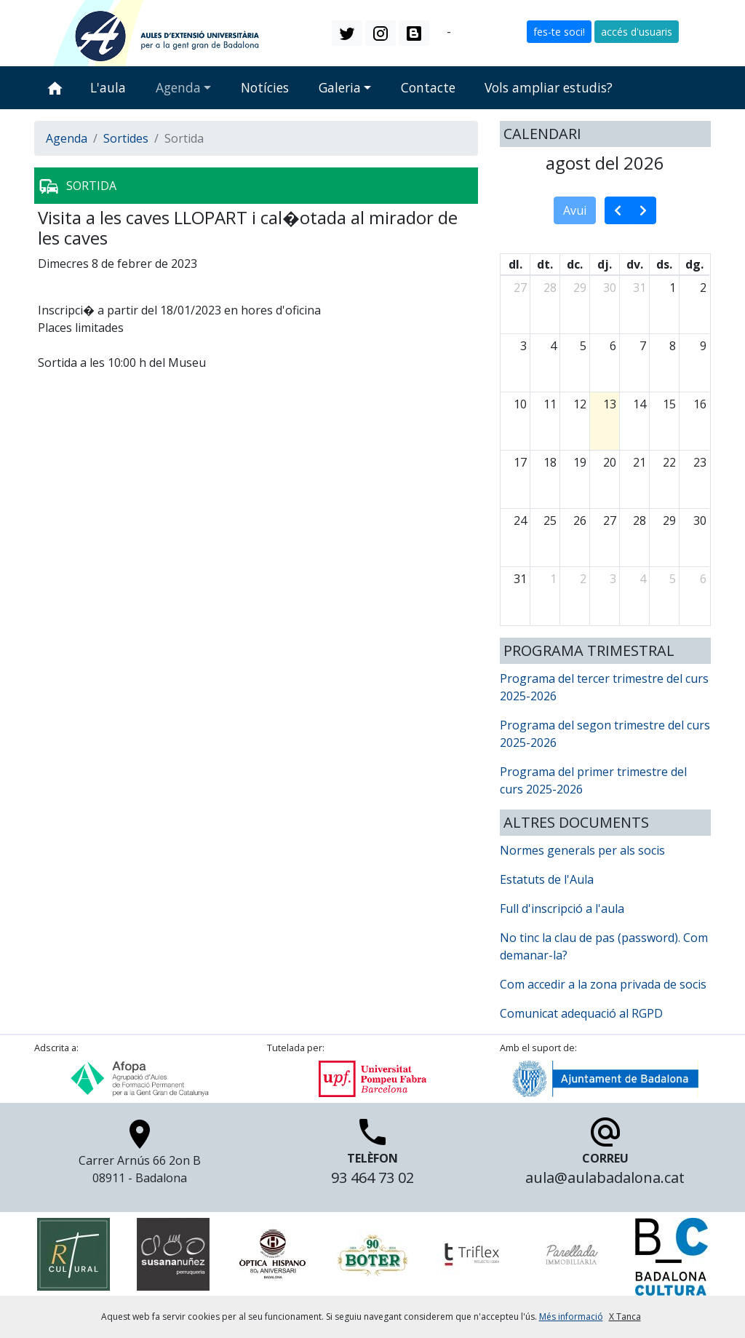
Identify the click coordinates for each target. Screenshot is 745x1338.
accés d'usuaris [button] (636, 32)
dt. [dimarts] (545, 264)
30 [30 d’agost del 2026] (699, 520)
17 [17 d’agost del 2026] (520, 462)
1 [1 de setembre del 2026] (553, 579)
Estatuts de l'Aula (547, 879)
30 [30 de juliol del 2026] (609, 288)
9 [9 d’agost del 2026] (703, 346)
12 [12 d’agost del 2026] (579, 404)
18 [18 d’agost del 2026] (550, 462)
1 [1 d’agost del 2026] (672, 288)
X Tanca (625, 1316)
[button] (347, 32)
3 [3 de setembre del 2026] (613, 579)
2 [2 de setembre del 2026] (583, 579)
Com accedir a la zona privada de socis (603, 984)
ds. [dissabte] (664, 264)
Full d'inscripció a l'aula (562, 908)
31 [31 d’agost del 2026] (520, 579)
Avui (574, 210)
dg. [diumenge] (694, 264)
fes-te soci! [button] (559, 32)
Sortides (125, 138)
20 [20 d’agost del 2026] (609, 462)
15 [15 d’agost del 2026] (669, 404)
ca (438, 32)
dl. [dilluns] (515, 264)
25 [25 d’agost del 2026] (550, 520)
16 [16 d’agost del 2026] (699, 404)
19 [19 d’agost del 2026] (579, 462)
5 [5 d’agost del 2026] (583, 346)
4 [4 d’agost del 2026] (553, 346)
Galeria (340, 87)
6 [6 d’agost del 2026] (613, 346)
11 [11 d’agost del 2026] (550, 404)
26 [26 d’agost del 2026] (579, 520)
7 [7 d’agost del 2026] (643, 346)
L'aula (108, 87)
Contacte (428, 87)
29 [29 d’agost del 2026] (669, 520)
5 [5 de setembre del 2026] (672, 579)
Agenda (178, 87)
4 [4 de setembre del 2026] (643, 579)
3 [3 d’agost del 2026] (523, 346)
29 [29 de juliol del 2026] (579, 288)
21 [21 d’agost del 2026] (639, 462)
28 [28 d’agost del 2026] (639, 520)
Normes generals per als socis (582, 850)
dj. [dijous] (604, 264)
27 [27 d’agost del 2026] (609, 520)
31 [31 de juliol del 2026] (639, 288)
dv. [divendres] (634, 264)
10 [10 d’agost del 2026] (520, 404)
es (460, 32)
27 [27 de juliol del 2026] (520, 288)
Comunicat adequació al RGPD (581, 1013)
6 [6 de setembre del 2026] (703, 579)
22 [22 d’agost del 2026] (669, 462)
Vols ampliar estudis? (549, 87)
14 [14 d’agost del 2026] (639, 404)
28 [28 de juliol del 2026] (550, 288)
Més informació (571, 1316)
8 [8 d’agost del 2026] (672, 346)
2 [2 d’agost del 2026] (703, 288)
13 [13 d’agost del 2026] (609, 404)
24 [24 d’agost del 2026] (520, 520)
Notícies (265, 87)
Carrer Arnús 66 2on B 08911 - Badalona (140, 1155)
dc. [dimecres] (575, 264)
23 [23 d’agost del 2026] (699, 462)
